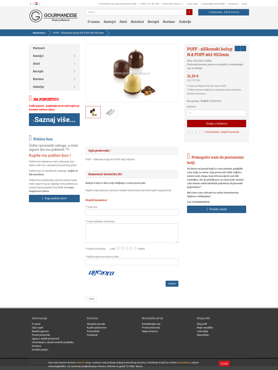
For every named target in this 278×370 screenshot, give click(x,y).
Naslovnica (39, 32)
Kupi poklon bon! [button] (54, 198)
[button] (54, 119)
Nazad (91, 299)
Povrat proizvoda (41, 334)
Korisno (169, 21)
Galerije (185, 21)
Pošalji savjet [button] (217, 209)
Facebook (92, 334)
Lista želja (202, 331)
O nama (94, 21)
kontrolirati (183, 362)
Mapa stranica (150, 331)
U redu (224, 363)
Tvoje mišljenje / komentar (101, 221)
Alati (123, 21)
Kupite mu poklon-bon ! (50, 155)
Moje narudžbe (205, 327)
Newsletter (203, 334)
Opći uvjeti (37, 327)
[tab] (132, 150)
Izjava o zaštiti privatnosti (45, 338)
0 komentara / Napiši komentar (222, 131)
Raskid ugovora (40, 331)
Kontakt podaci (40, 349)
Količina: (191, 106)
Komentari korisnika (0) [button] (105, 174)
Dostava (36, 345)
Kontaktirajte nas (151, 323)
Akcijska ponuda (96, 323)
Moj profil (202, 323)
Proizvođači (93, 331)
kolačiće (80, 362)
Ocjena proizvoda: (97, 248)
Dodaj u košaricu (216, 123)
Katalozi (137, 21)
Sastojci (110, 21)
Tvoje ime (92, 207)
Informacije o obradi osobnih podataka (53, 342)
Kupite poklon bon (96, 327)
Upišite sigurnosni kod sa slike (103, 256)
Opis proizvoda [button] (99, 150)
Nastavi (172, 283)
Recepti (153, 21)
